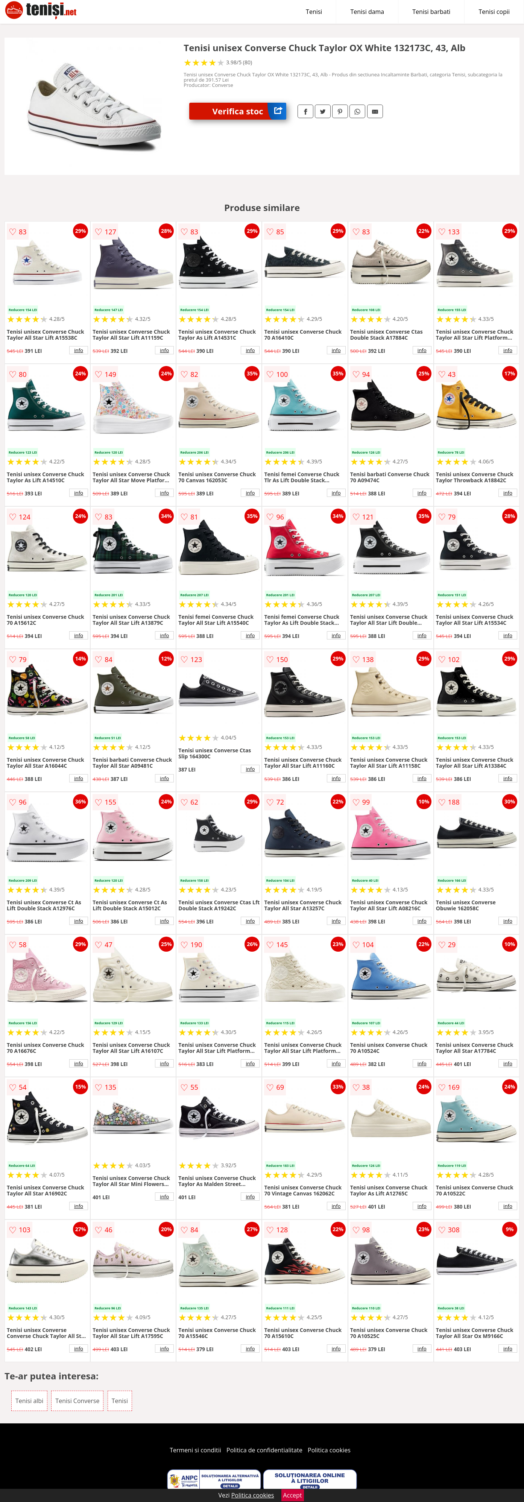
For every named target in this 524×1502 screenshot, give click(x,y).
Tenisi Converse (77, 1401)
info (78, 350)
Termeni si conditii (195, 1450)
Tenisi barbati (431, 12)
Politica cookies (329, 1450)
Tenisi (314, 12)
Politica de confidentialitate (264, 1450)
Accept (292, 1495)
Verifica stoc (249, 111)
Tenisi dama (367, 12)
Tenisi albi (29, 1401)
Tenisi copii (494, 12)
